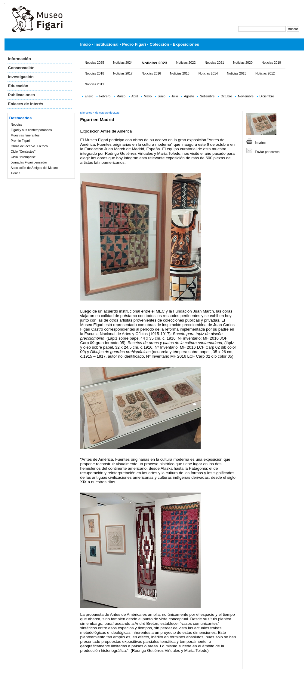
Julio (174, 96)
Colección (159, 44)
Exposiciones (186, 44)
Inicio (85, 44)
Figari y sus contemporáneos (31, 130)
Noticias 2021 (214, 62)
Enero (89, 96)
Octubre (226, 96)
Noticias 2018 (94, 73)
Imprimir (260, 142)
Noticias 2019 (271, 62)
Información (19, 58)
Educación (18, 86)
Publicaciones (21, 95)
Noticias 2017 (123, 73)
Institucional (106, 44)
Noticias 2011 (94, 84)
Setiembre (207, 96)
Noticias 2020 (243, 62)
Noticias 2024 (123, 62)
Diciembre (267, 96)
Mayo (148, 96)
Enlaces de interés (25, 104)
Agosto (189, 96)
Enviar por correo (267, 152)
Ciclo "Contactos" (23, 151)
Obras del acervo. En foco (29, 146)
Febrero (104, 96)
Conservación (21, 68)
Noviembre (246, 96)
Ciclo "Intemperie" (23, 157)
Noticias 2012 (265, 73)
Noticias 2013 (236, 73)
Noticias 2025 (94, 62)
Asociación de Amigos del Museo (34, 167)
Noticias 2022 (186, 62)
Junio (161, 96)
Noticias (16, 124)
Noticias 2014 (208, 73)
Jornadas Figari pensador (29, 162)
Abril (134, 96)
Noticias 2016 (151, 73)
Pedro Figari (134, 44)
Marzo (120, 96)
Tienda (15, 173)
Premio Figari (20, 140)
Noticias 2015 (179, 73)
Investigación (21, 77)
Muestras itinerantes (25, 135)
